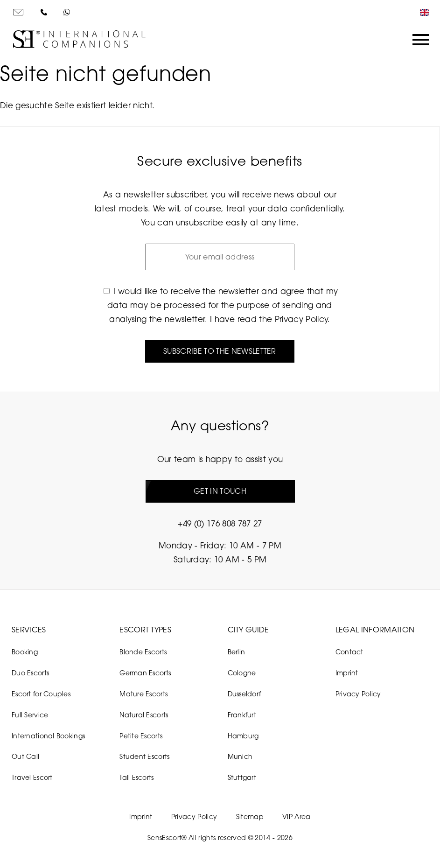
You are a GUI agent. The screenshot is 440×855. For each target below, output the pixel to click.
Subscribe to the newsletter (219, 351)
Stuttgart (242, 777)
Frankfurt (242, 715)
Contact (349, 652)
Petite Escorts (140, 736)
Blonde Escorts (143, 652)
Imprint (346, 673)
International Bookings (48, 736)
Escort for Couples (41, 694)
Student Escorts (144, 756)
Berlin (236, 652)
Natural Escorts (143, 715)
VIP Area (296, 816)
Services (29, 629)
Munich (240, 756)
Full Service (30, 715)
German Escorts (145, 673)
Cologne (242, 673)
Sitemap (250, 816)
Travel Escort (32, 777)
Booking (25, 652)
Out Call (25, 756)
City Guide (248, 629)
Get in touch (220, 491)
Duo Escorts (30, 673)
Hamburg (243, 736)
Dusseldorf (244, 694)
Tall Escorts (136, 777)
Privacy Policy (301, 319)
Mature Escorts (143, 694)
